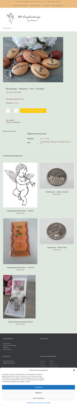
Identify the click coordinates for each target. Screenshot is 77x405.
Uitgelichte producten (9, 363)
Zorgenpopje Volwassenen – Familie (20, 211)
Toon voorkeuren (38, 398)
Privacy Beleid (30, 402)
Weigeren (38, 393)
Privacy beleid (7, 343)
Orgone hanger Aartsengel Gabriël (20, 322)
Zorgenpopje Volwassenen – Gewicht (20, 267)
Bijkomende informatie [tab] (9, 131)
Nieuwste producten (8, 361)
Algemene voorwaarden (9, 345)
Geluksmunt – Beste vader (56, 247)
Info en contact (7, 349)
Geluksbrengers (16, 122)
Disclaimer (6, 347)
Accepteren (38, 387)
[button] (74, 370)
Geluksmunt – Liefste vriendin (57, 192)
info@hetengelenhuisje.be (53, 1)
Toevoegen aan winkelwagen (33, 111)
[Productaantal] (12, 111)
